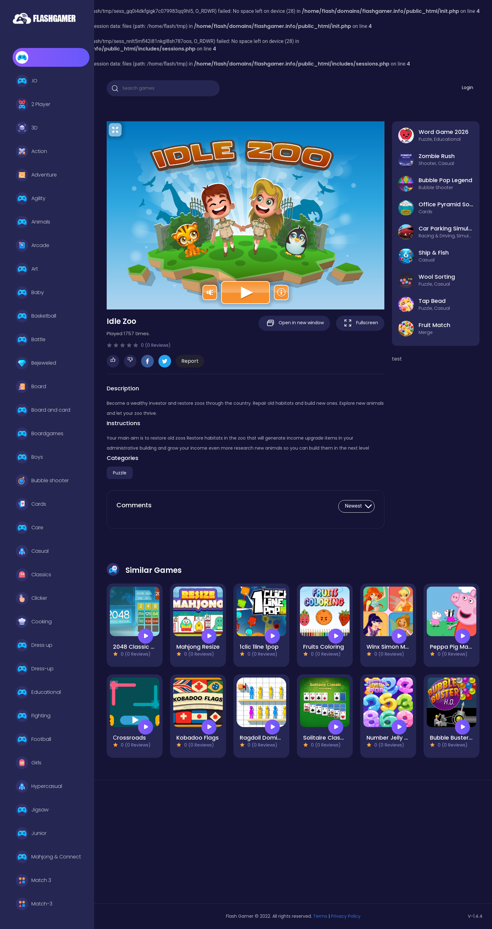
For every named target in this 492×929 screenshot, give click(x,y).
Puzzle (119, 473)
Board (31, 386)
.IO (26, 81)
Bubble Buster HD (454, 738)
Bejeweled (36, 363)
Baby (30, 292)
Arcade (32, 245)
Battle (30, 339)
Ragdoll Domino (262, 738)
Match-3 (34, 904)
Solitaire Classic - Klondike (340, 738)
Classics (33, 574)
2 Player (33, 104)
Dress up (34, 645)
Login (467, 87)
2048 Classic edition (141, 647)
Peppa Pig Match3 (455, 647)
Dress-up (35, 668)
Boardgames (39, 433)
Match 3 (33, 880)
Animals (33, 222)
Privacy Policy (346, 916)
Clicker (31, 598)
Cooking (34, 621)
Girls (28, 763)
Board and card (43, 410)
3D (27, 128)
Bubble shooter (42, 480)
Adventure (36, 175)
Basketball (36, 316)
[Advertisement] (166, 844)
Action (31, 151)
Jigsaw (32, 810)
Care (29, 527)
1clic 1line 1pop (259, 647)
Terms (320, 916)
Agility (30, 198)
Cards (31, 504)
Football (33, 739)
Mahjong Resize (198, 647)
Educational (38, 692)
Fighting (33, 716)
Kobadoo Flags (197, 738)
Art (27, 269)
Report (190, 361)
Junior (31, 833)
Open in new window (294, 323)
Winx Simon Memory (394, 647)
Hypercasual (39, 786)
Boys (29, 457)
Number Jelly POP (391, 738)
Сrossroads (129, 738)
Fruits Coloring (323, 647)
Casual (32, 551)
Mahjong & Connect (48, 857)
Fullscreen (360, 323)
